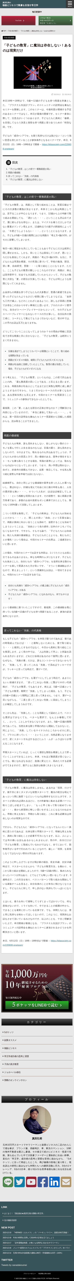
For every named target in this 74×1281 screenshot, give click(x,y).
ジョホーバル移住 (12, 1072)
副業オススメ (10, 1040)
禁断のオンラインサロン (15, 1080)
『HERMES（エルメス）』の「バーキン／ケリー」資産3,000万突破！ (36, 1232)
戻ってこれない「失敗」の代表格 (23, 176)
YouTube (18, 20)
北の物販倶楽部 (10, 1220)
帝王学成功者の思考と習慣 (16, 1056)
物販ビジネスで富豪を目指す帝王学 (37, 4)
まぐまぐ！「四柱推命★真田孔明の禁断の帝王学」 (24, 1213)
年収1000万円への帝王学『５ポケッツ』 (55, 20)
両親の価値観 (14, 172)
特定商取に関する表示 (44, 1273)
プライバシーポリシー (29, 1273)
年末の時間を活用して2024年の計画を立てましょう (28, 1237)
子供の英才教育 (13, 31)
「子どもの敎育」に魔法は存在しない (25, 179)
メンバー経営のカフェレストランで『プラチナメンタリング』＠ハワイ (36, 1248)
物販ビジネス (10, 1048)
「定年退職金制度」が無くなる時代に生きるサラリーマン (31, 1243)
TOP (3, 31)
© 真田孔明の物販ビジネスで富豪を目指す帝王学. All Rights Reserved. (37, 1278)
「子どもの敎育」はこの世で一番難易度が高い (29, 169)
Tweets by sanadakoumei (14, 1265)
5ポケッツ (8, 1032)
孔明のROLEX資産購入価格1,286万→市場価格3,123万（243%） (33, 1253)
